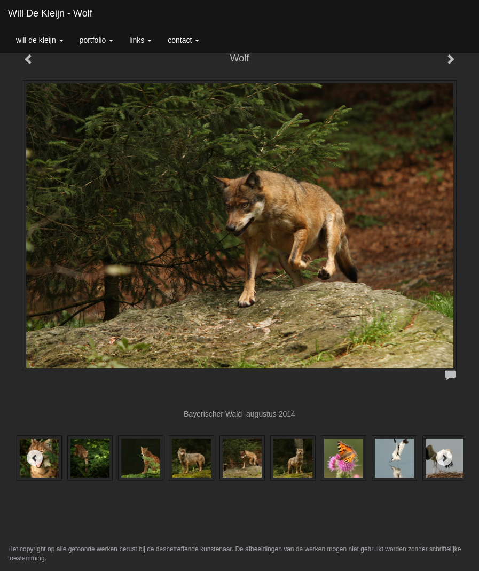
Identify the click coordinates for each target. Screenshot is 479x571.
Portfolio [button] (97, 40)
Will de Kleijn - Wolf (50, 13)
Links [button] (140, 40)
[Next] (444, 458)
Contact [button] (183, 40)
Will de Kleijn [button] (40, 40)
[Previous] (35, 458)
